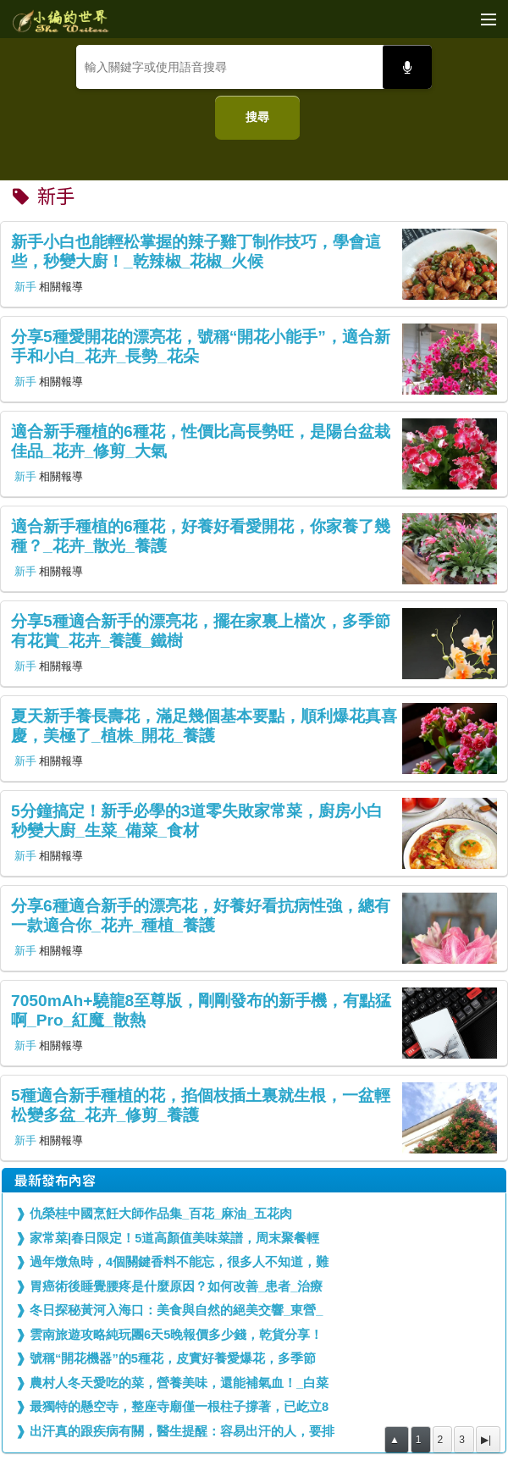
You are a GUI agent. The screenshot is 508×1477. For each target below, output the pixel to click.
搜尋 (257, 117)
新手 (25, 286)
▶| (486, 1440)
